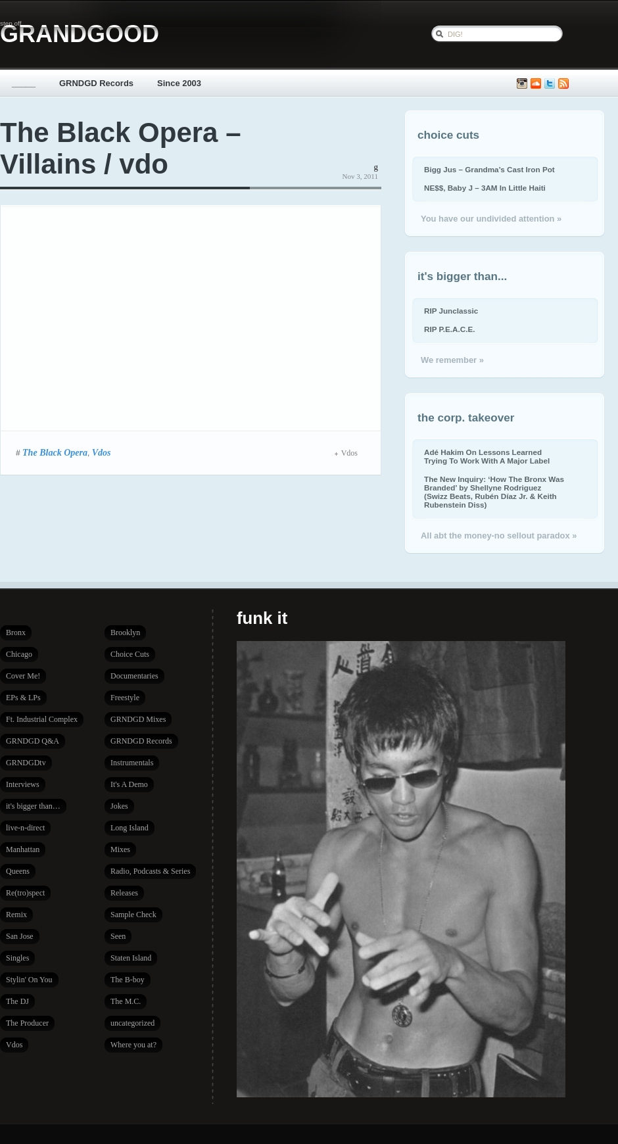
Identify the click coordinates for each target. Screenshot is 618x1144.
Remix (16, 914)
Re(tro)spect (25, 892)
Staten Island (130, 958)
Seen (118, 936)
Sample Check (133, 914)
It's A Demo (129, 784)
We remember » (452, 360)
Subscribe (563, 83)
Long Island (129, 827)
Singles (17, 958)
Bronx (16, 632)
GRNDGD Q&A (32, 741)
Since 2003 (179, 83)
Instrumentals (131, 762)
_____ (24, 83)
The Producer (27, 1023)
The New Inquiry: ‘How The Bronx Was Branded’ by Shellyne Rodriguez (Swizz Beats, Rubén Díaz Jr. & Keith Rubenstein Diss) (494, 492)
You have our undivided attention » (491, 219)
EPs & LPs (23, 697)
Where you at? (133, 1044)
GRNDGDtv (26, 762)
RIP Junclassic (451, 310)
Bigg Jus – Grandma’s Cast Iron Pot (489, 169)
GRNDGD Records (96, 83)
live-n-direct (25, 827)
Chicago (19, 654)
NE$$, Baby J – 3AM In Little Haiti (485, 187)
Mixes (120, 849)
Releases (124, 892)
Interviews (22, 784)
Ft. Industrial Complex (42, 719)
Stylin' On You (29, 979)
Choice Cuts (129, 654)
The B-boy (127, 979)
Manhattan (22, 849)
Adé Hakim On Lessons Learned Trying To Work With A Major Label (487, 456)
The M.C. (125, 1001)
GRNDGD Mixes (138, 719)
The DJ (17, 1001)
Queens (18, 871)
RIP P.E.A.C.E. (449, 329)
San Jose (20, 936)
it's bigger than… (33, 806)
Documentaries (134, 675)
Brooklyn (125, 632)
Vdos (101, 452)
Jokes (119, 806)
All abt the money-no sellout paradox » (499, 535)
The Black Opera (54, 452)
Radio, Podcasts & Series (150, 871)
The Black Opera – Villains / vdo (120, 148)
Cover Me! (23, 675)
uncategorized (132, 1023)
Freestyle (124, 697)
